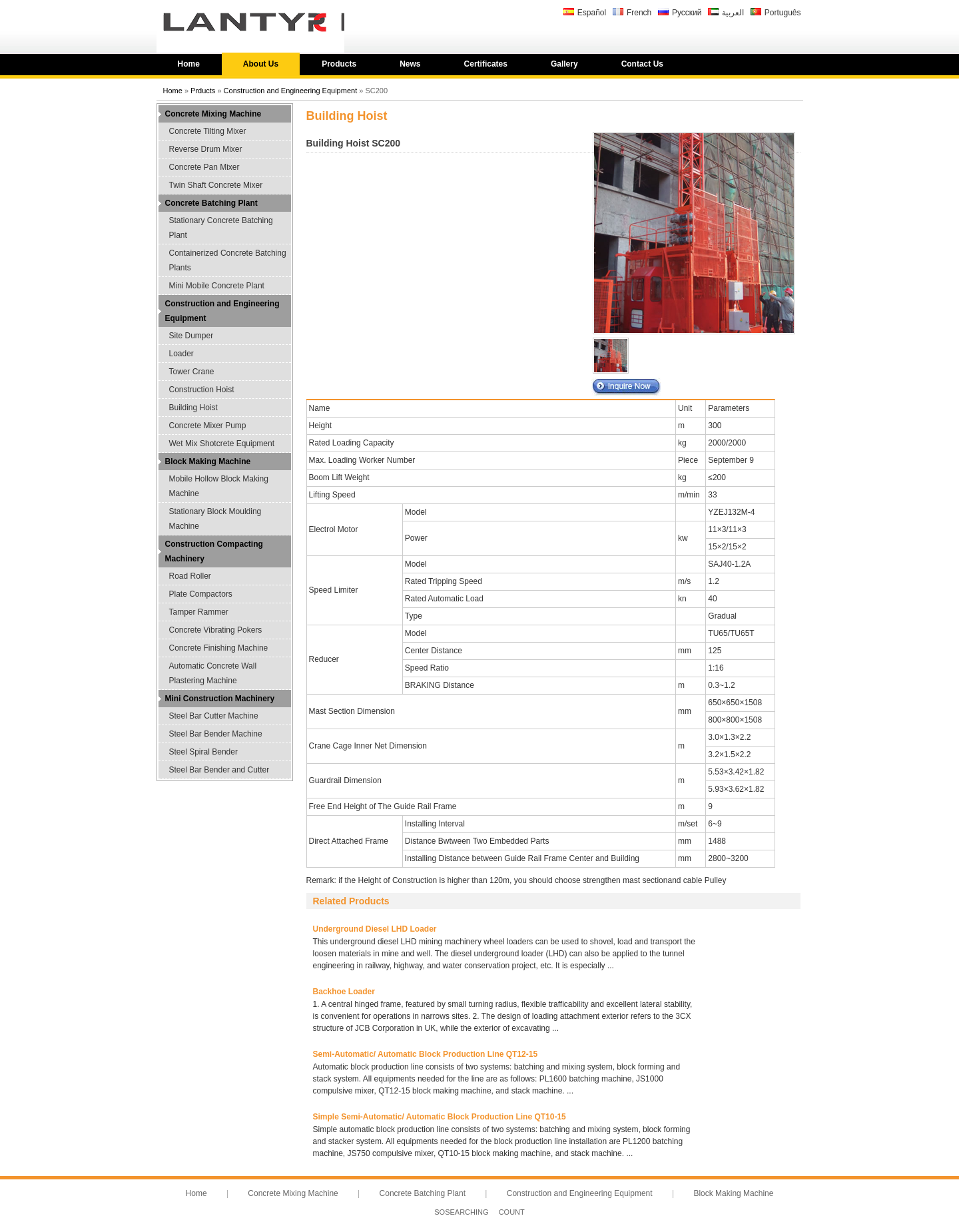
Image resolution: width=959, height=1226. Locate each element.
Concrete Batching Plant (211, 203)
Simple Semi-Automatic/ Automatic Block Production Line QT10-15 (439, 1116)
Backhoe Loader (344, 991)
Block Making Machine (208, 461)
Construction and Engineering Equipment (291, 91)
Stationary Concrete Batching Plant (221, 228)
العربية (733, 12)
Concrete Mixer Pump (207, 425)
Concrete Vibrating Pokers (215, 630)
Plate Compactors (200, 594)
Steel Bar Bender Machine (215, 734)
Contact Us (642, 64)
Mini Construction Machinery (220, 698)
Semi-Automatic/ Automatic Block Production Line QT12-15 (425, 1054)
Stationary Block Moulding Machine (215, 519)
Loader (181, 353)
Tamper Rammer (198, 612)
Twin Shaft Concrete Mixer (216, 185)
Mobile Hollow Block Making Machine (218, 486)
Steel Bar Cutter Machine (213, 716)
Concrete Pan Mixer (204, 167)
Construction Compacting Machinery (214, 551)
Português (783, 12)
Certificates (485, 64)
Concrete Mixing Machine (213, 114)
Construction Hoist (201, 389)
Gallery (564, 64)
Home (189, 64)
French (639, 12)
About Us (260, 64)
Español (591, 12)
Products (339, 64)
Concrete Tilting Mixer (207, 131)
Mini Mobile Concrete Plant (216, 285)
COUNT (512, 1212)
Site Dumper (191, 335)
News (410, 64)
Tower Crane (191, 371)
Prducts (202, 91)
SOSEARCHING (461, 1212)
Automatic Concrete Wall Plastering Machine (213, 673)
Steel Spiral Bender (203, 752)
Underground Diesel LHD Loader (375, 929)
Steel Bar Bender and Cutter (219, 769)
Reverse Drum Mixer (205, 149)
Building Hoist (193, 407)
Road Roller (190, 576)
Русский (687, 12)
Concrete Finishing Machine (218, 648)
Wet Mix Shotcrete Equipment (222, 443)
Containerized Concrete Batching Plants (227, 260)
